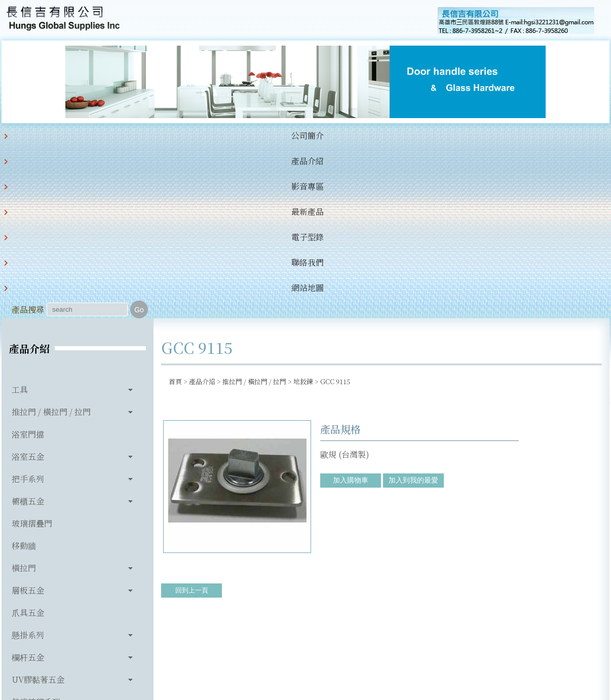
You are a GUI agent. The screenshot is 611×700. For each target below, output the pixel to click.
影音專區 (178, 135)
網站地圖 (384, 135)
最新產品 (229, 135)
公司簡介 (74, 135)
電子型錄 (281, 135)
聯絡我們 (333, 135)
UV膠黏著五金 (38, 509)
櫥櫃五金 (28, 331)
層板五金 (28, 420)
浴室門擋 (28, 264)
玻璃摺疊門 (32, 353)
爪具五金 (28, 443)
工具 (20, 220)
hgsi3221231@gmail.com (375, 645)
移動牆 (24, 376)
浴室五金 (28, 286)
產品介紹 (126, 135)
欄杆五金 (28, 487)
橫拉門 (24, 398)
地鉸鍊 (303, 211)
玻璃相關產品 (36, 554)
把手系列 (28, 309)
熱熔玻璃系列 (36, 532)
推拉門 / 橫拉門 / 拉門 (51, 242)
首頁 (175, 211)
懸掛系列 (28, 465)
